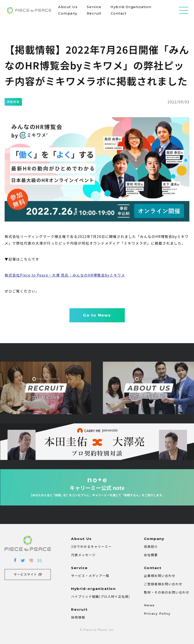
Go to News (97, 315)
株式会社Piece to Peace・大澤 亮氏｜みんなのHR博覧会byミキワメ (65, 274)
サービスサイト (25, 574)
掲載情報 (13, 102)
